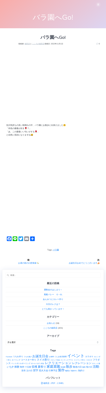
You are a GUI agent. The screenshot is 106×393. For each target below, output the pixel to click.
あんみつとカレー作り (53, 299)
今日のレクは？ (53, 304)
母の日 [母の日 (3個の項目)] (89, 367)
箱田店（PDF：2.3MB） (54, 383)
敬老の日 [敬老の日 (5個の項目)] (77, 366)
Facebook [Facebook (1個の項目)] (9, 357)
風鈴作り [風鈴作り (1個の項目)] (74, 371)
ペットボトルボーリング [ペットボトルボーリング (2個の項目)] (20, 363)
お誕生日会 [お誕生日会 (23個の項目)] (40, 356)
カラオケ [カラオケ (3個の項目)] (89, 356)
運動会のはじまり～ (53, 289)
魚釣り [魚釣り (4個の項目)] (81, 370)
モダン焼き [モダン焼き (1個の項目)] (40, 363)
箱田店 (27, 44)
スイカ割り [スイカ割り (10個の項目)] (43, 359)
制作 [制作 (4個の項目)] (22, 366)
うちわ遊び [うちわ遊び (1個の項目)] (28, 357)
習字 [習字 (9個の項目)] (35, 370)
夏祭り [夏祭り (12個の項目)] (42, 367)
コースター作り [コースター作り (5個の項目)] (28, 359)
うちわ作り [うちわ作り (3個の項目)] (18, 356)
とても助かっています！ (53, 309)
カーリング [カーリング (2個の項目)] (16, 360)
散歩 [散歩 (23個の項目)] (69, 366)
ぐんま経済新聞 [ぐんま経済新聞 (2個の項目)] (60, 356)
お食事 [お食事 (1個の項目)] (51, 357)
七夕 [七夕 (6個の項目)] (11, 367)
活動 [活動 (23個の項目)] (96, 366)
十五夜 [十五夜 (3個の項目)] (28, 367)
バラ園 (56, 249)
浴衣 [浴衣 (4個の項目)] (23, 370)
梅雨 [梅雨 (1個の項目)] (83, 367)
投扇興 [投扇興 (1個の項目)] (63, 367)
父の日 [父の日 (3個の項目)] (29, 370)
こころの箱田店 (38, 44)
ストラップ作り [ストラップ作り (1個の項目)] (79, 360)
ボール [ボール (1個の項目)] (33, 363)
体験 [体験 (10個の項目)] (16, 367)
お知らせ (51, 323)
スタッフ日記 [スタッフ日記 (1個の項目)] (55, 360)
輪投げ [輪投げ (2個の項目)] (68, 370)
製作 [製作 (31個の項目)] (61, 370)
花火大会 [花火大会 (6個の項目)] (43, 370)
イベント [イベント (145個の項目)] (76, 356)
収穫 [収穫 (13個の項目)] (34, 367)
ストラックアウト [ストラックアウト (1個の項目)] (67, 360)
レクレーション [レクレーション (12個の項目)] (81, 363)
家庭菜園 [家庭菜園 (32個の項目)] (53, 366)
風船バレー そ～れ (53, 294)
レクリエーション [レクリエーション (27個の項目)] (58, 363)
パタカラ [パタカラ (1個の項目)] (89, 360)
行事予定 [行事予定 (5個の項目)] (53, 370)
